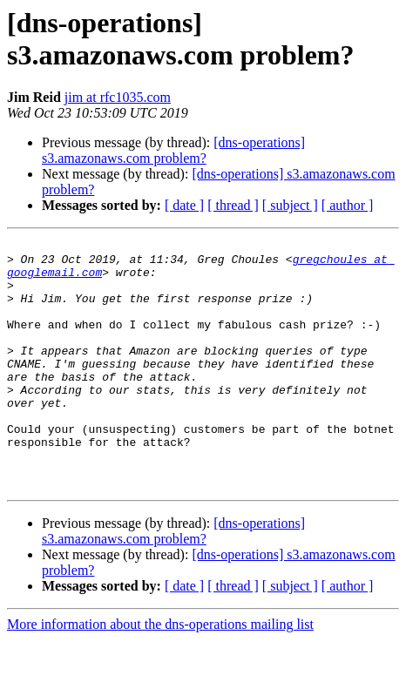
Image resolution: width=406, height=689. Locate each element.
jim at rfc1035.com (117, 97)
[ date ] (184, 205)
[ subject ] (290, 205)
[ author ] (347, 205)
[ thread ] (233, 205)
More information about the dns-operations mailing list (160, 673)
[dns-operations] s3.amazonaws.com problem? (173, 150)
